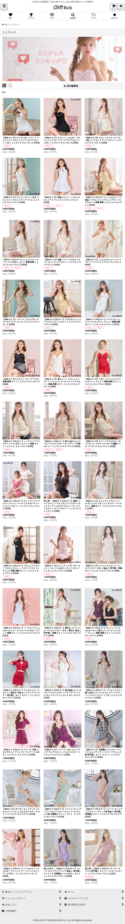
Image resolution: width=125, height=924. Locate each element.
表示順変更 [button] (71, 86)
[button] (4, 7)
